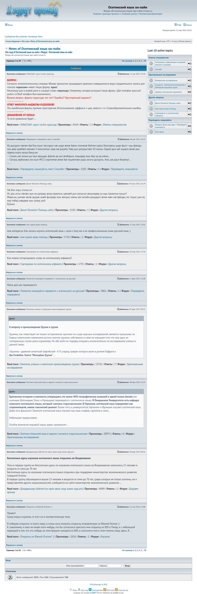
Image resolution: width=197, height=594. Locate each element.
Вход (9, 25)
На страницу (127, 61)
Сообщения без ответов (16, 36)
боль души (159, 132)
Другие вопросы (109, 210)
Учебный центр (129, 13)
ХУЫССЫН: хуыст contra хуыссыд (38, 124)
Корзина (105, 536)
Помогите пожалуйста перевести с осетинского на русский (52, 291)
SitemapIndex (96, 590)
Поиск (187, 25)
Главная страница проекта (106, 13)
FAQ (177, 25)
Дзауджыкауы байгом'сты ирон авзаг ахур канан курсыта (51, 488)
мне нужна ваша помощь (34, 237)
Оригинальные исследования (23, 437)
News (73, 590)
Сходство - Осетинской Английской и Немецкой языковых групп (170, 86)
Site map (25, 41)
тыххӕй (158, 69)
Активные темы (35, 36)
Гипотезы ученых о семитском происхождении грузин (49, 364)
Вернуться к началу (14, 133)
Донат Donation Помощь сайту (36, 210)
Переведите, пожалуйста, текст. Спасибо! (42, 169)
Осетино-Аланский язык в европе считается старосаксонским (53, 433)
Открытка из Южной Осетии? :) (37, 536)
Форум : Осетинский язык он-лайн (56, 52)
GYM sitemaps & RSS (98, 584)
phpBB (92, 593)
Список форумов (13, 41)
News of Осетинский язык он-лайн (45, 41)
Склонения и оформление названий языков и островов (170, 63)
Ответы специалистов (114, 124)
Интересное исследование (166, 80)
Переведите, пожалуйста (124, 169)
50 (145, 61)
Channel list (121, 590)
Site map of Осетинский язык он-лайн (22, 52)
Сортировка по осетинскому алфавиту (41, 264)
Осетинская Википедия (150, 13)
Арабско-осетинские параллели (168, 92)
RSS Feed (109, 590)
